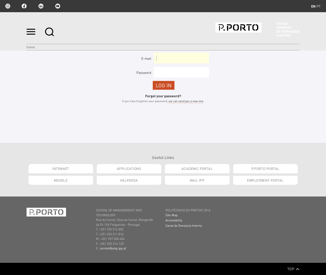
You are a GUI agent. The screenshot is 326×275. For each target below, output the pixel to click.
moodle (61, 180)
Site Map (171, 215)
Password (143, 72)
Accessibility (173, 220)
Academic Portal (197, 168)
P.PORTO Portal (265, 168)
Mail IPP (197, 180)
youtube (57, 6)
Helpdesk (129, 180)
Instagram (7, 6)
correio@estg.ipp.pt (113, 248)
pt (318, 6)
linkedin (40, 6)
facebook (24, 6)
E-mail (146, 58)
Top (293, 268)
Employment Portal (265, 180)
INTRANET (60, 168)
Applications (129, 168)
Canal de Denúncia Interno (183, 225)
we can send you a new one (186, 101)
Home (31, 47)
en (313, 6)
